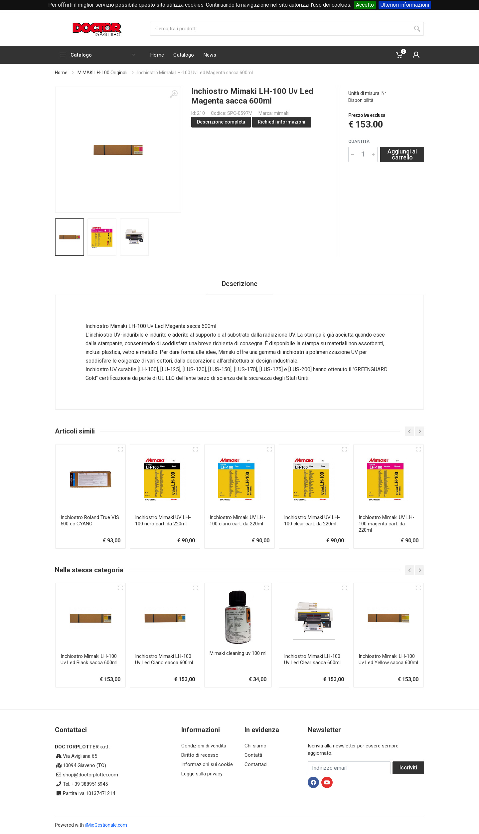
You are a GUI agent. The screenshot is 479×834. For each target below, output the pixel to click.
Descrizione (239, 284)
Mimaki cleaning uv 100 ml (238, 653)
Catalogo (97, 55)
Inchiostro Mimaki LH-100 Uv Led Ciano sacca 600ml (164, 659)
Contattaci (255, 764)
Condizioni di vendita (203, 746)
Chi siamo (255, 746)
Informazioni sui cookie (207, 764)
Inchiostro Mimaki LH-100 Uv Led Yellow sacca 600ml (388, 659)
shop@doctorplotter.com (90, 775)
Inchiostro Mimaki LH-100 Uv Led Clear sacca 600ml (312, 659)
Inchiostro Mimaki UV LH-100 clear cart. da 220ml (312, 520)
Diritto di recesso (200, 755)
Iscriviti (408, 767)
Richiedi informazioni (281, 122)
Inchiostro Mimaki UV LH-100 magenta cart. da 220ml (386, 523)
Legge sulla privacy (202, 774)
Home (61, 72)
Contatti (253, 755)
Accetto (365, 5)
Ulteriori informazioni (405, 5)
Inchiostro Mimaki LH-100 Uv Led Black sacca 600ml (89, 659)
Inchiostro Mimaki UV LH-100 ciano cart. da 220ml (237, 520)
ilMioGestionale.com (106, 825)
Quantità (359, 141)
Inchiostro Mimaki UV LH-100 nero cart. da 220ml (163, 520)
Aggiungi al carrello (402, 154)
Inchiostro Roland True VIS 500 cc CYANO (90, 520)
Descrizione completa (221, 122)
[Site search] (280, 29)
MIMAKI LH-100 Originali (102, 72)
